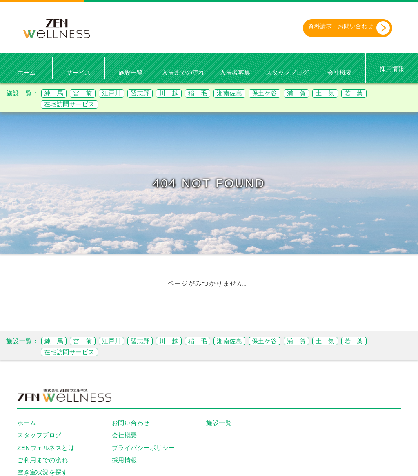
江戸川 (120, 93)
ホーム (26, 72)
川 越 (184, 93)
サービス (78, 72)
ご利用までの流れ (42, 459)
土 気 (359, 93)
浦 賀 (327, 93)
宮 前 (88, 93)
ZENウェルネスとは (45, 447)
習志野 (152, 93)
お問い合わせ (131, 423)
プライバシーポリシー (143, 447)
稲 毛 (217, 93)
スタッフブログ (287, 72)
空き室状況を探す (42, 472)
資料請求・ (341, 28)
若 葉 (392, 93)
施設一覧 (130, 72)
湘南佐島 (253, 93)
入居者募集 (235, 72)
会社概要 (339, 72)
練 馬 (55, 93)
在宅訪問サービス (72, 104)
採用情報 (392, 69)
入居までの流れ (183, 72)
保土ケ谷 (292, 93)
